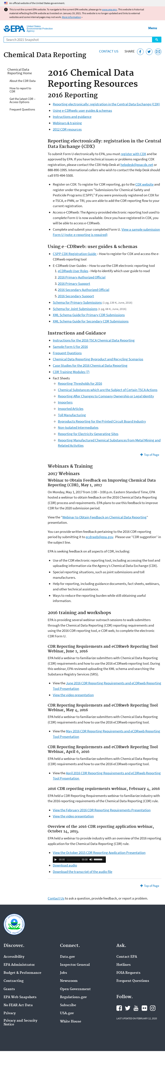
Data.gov (67, 957)
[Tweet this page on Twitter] (149, 51)
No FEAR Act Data (18, 1005)
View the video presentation (73, 695)
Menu (152, 28)
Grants (9, 989)
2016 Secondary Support (76, 296)
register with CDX (133, 154)
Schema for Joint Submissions (75, 308)
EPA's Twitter (127, 1008)
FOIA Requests (128, 973)
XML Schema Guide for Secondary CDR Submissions (91, 321)
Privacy (10, 1013)
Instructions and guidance (72, 116)
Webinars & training (67, 123)
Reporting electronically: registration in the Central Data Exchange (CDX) (106, 104)
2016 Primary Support (74, 283)
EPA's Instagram (152, 1008)
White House (70, 1022)
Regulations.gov (73, 997)
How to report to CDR (20, 89)
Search (156, 40)
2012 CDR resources (67, 129)
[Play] (55, 859)
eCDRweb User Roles (73, 271)
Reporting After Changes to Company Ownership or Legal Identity (106, 396)
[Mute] (91, 859)
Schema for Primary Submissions (77, 302)
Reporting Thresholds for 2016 (80, 383)
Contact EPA (126, 957)
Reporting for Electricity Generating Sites (88, 433)
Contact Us (108, 51)
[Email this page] (158, 51)
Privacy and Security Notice (20, 1023)
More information (71, 17)
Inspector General (75, 965)
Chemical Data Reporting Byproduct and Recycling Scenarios (98, 359)
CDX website (144, 184)
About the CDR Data (23, 81)
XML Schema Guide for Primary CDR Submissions (89, 315)
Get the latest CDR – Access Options (22, 100)
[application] (79, 859)
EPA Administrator (19, 965)
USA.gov (67, 1013)
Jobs (63, 973)
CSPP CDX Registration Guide (75, 253)
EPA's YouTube (136, 1008)
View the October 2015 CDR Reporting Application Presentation (99, 852)
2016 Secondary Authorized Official (83, 289)
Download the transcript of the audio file (82, 871)
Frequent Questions (22, 109)
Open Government (75, 989)
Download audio (65, 865)
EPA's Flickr (144, 1008)
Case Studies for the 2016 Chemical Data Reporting (90, 365)
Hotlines (123, 965)
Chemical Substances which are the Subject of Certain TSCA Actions (107, 389)
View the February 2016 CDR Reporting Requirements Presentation (102, 810)
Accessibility (14, 957)
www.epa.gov (109, 9)
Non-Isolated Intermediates (78, 427)
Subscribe (68, 1005)
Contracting (14, 981)
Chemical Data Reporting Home (19, 71)
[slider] (73, 859)
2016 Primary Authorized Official (81, 277)
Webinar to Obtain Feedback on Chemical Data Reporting (104, 517)
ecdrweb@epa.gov (99, 537)
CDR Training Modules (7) (71, 371)
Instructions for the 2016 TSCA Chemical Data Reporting (94, 340)
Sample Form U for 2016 (70, 346)
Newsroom (69, 981)
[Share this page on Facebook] (140, 51)
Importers (65, 402)
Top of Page (151, 455)
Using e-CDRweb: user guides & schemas (82, 110)
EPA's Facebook (119, 1008)
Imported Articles (70, 408)
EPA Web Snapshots (20, 997)
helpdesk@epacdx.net (136, 164)
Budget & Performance (22, 973)
